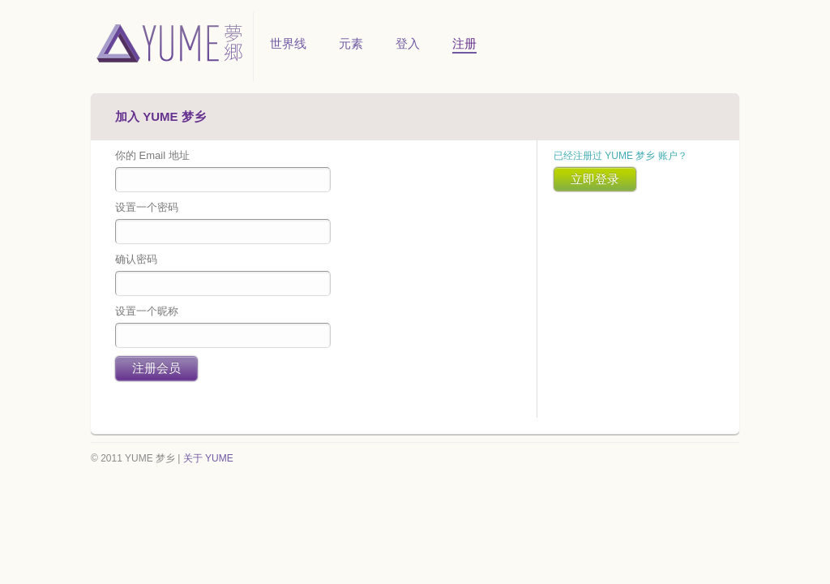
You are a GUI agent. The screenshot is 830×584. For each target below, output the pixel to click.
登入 (408, 43)
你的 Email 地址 (152, 155)
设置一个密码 (146, 207)
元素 (351, 43)
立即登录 (595, 179)
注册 (464, 43)
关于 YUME (208, 458)
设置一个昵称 (146, 311)
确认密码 (136, 259)
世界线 (288, 43)
